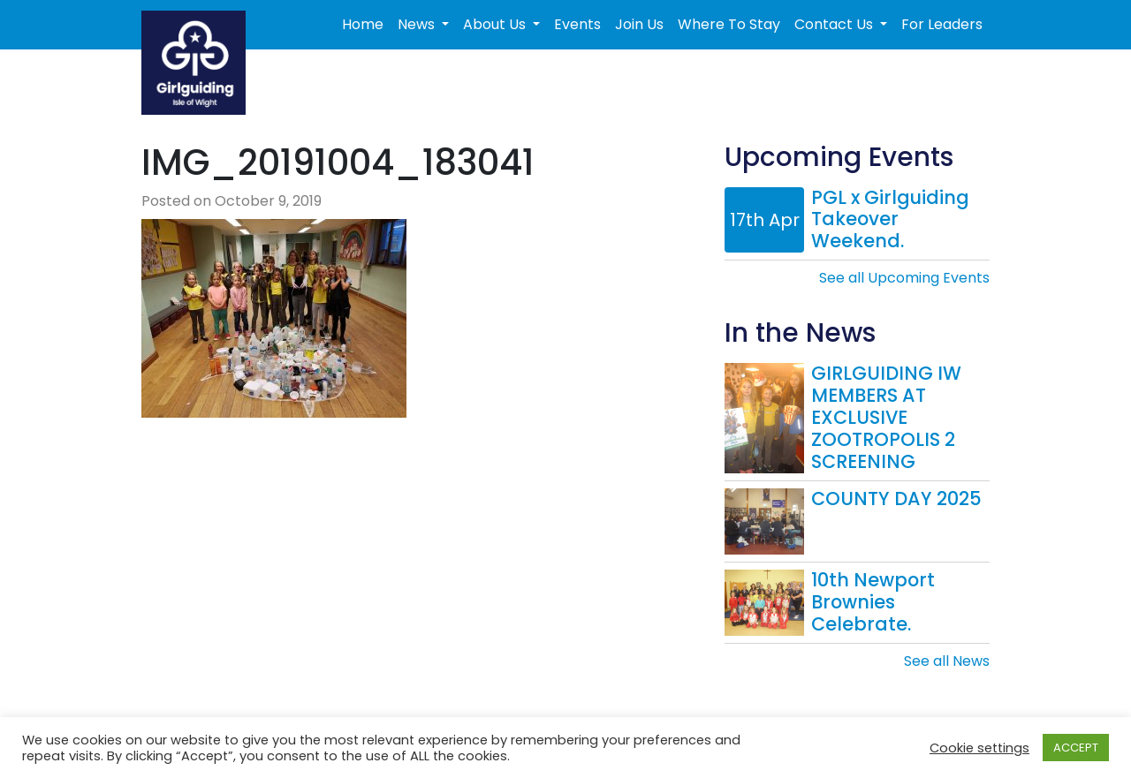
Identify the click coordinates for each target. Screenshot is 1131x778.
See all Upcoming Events (904, 278)
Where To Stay (729, 24)
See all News (947, 661)
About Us (496, 24)
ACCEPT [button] (1075, 747)
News (418, 24)
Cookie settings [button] (979, 748)
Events (577, 24)
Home (362, 24)
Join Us (639, 24)
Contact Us (835, 24)
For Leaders (942, 24)
